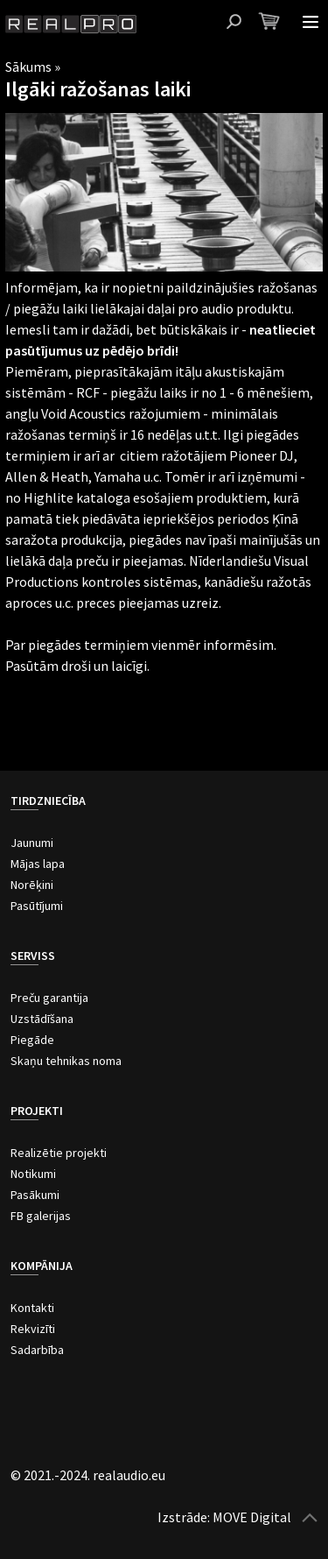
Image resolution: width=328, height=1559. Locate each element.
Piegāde (32, 1040)
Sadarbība (37, 1350)
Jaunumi (31, 842)
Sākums (28, 66)
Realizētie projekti (58, 1152)
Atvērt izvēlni (310, 22)
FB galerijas (40, 1216)
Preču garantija (49, 997)
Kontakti (32, 1308)
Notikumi (33, 1174)
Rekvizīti (32, 1329)
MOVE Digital (252, 1517)
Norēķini (31, 884)
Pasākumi (34, 1195)
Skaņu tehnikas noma (66, 1061)
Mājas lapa (37, 863)
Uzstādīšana (41, 1018)
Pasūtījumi (36, 906)
